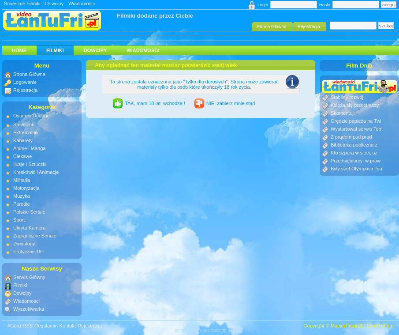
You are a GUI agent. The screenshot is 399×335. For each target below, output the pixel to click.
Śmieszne (23, 124)
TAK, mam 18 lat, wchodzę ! (155, 103)
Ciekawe (22, 156)
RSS (28, 325)
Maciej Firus (344, 325)
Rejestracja (25, 90)
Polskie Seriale (29, 212)
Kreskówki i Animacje (36, 172)
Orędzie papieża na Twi (356, 121)
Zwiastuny (24, 243)
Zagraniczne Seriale (34, 235)
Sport (19, 219)
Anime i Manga (29, 148)
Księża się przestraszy (355, 105)
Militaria (21, 180)
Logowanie (25, 82)
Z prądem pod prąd (351, 136)
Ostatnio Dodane (31, 115)
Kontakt (68, 325)
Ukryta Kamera (29, 227)
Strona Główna (29, 74)
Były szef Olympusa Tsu (356, 168)
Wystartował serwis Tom (357, 129)
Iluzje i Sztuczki (29, 164)
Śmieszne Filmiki (22, 3)
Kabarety (23, 140)
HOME (19, 50)
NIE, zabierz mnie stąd (230, 103)
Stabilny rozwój (347, 97)
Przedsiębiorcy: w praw (355, 160)
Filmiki (55, 50)
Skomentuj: (343, 113)
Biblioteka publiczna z (354, 144)
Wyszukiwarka (28, 309)
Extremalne (25, 132)
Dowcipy (54, 3)
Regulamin (46, 325)
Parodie (21, 204)
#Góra (14, 325)
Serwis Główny (29, 277)
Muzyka (21, 196)
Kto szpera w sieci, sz (354, 152)
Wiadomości (81, 3)
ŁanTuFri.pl (382, 325)
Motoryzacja (26, 188)
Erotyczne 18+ (29, 251)
